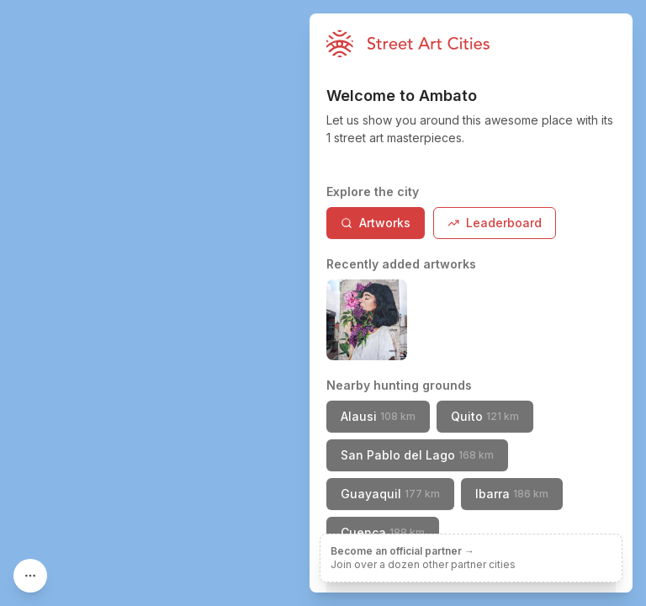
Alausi (378, 416)
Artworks (375, 222)
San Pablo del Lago (417, 455)
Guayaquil (390, 493)
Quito (485, 416)
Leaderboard (494, 222)
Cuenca (383, 532)
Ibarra (511, 493)
